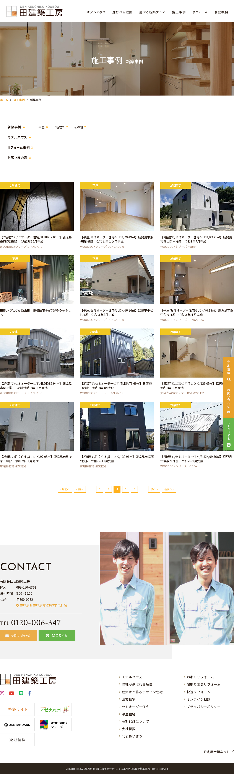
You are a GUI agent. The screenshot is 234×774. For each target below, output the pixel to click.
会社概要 (129, 728)
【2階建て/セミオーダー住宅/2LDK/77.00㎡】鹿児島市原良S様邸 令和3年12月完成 (36, 239)
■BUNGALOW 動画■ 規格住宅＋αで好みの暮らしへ (35, 312)
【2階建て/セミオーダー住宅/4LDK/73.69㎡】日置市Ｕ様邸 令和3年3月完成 (116, 385)
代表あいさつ (132, 736)
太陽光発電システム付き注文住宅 (182, 393)
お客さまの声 (18, 157)
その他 (78, 127)
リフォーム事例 (19, 147)
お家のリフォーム (200, 677)
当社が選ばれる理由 (137, 684)
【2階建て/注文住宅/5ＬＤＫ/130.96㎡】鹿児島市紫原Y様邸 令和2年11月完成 (117, 458)
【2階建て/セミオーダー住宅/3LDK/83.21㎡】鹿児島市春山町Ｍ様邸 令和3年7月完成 (196, 239)
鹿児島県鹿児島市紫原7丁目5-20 (43, 605)
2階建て (59, 127)
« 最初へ (65, 489)
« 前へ (79, 489)
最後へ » (169, 489)
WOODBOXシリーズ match (178, 246)
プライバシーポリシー (204, 706)
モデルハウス (17, 137)
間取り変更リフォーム (204, 684)
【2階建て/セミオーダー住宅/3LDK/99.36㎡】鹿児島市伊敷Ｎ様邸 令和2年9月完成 (196, 458)
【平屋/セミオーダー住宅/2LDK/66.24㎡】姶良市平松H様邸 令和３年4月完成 (116, 312)
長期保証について (135, 721)
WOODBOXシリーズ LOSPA (178, 466)
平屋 (42, 127)
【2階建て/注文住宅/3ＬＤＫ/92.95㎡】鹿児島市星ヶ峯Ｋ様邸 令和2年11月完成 (36, 458)
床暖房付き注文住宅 (13, 466)
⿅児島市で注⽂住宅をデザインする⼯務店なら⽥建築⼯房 (116, 768)
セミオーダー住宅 (135, 706)
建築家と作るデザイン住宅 (142, 692)
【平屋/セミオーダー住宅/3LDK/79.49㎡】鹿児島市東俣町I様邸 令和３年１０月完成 (116, 239)
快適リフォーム (199, 692)
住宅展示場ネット (217, 751)
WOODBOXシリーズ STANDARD (21, 246)
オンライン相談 (199, 699)
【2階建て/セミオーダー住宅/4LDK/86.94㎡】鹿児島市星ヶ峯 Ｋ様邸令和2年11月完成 (36, 385)
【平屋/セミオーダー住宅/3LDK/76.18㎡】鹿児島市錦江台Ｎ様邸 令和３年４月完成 (196, 312)
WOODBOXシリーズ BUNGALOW (102, 246)
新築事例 (14, 127)
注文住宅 (129, 699)
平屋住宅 (129, 714)
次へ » (154, 489)
